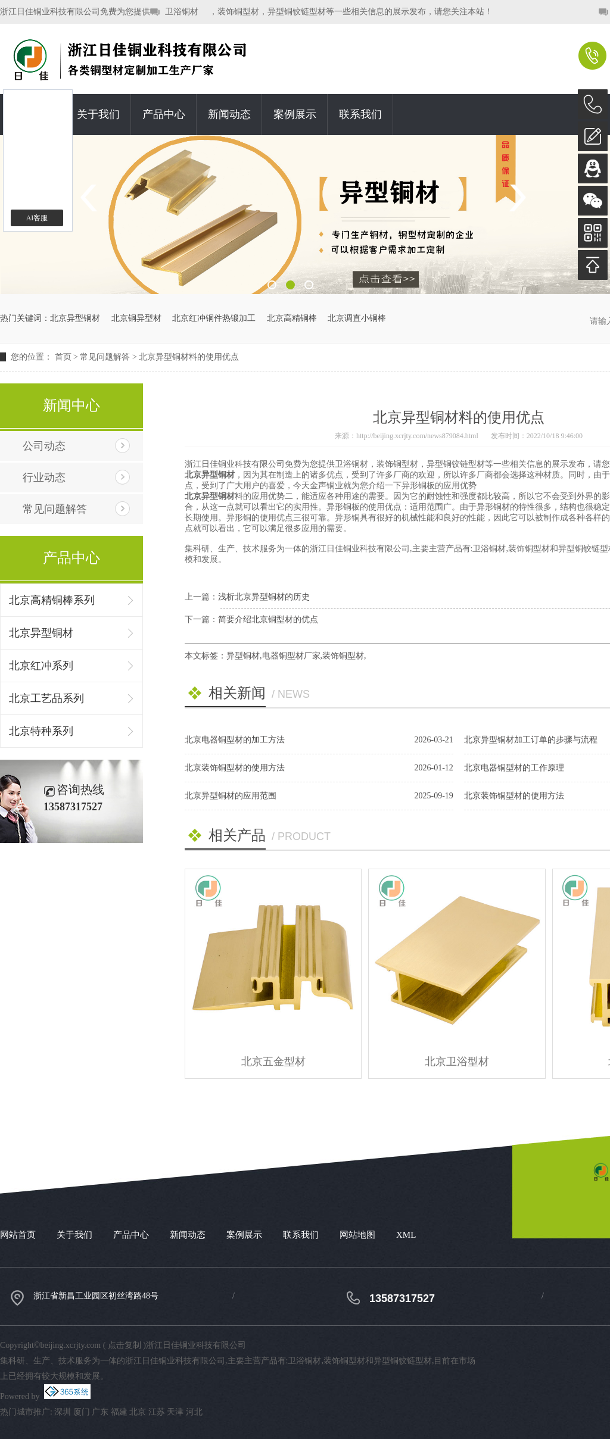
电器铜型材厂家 (291, 655)
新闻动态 (229, 114)
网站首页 (18, 1235)
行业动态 (44, 477)
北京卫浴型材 (457, 1061)
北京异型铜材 (75, 318)
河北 (194, 1411)
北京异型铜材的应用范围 (230, 795)
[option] (305, 214)
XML (406, 1235)
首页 (63, 356)
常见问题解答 (105, 356)
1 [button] (271, 284)
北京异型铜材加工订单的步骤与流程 (530, 739)
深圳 (62, 1411)
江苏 (156, 1411)
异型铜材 (243, 655)
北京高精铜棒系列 (52, 600)
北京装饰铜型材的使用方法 (235, 767)
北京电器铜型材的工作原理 (514, 767)
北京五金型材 (273, 1061)
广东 (100, 1411)
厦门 (81, 1411)
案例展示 (294, 114)
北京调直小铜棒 (357, 318)
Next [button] (517, 198)
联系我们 (360, 114)
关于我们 (98, 114)
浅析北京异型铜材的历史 (264, 596)
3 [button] (308, 284)
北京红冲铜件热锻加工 (214, 318)
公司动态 (44, 446)
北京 (137, 1411)
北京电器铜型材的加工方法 (235, 739)
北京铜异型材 (136, 318)
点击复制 (124, 1345)
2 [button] (290, 284)
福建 (119, 1411)
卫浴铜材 (181, 11)
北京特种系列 (41, 731)
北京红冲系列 (41, 666)
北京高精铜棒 (292, 318)
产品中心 (163, 114)
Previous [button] (92, 198)
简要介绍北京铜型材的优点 (268, 619)
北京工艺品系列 (46, 698)
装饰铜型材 (343, 655)
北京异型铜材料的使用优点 (189, 356)
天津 (175, 1411)
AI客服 (37, 218)
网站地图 (357, 1235)
